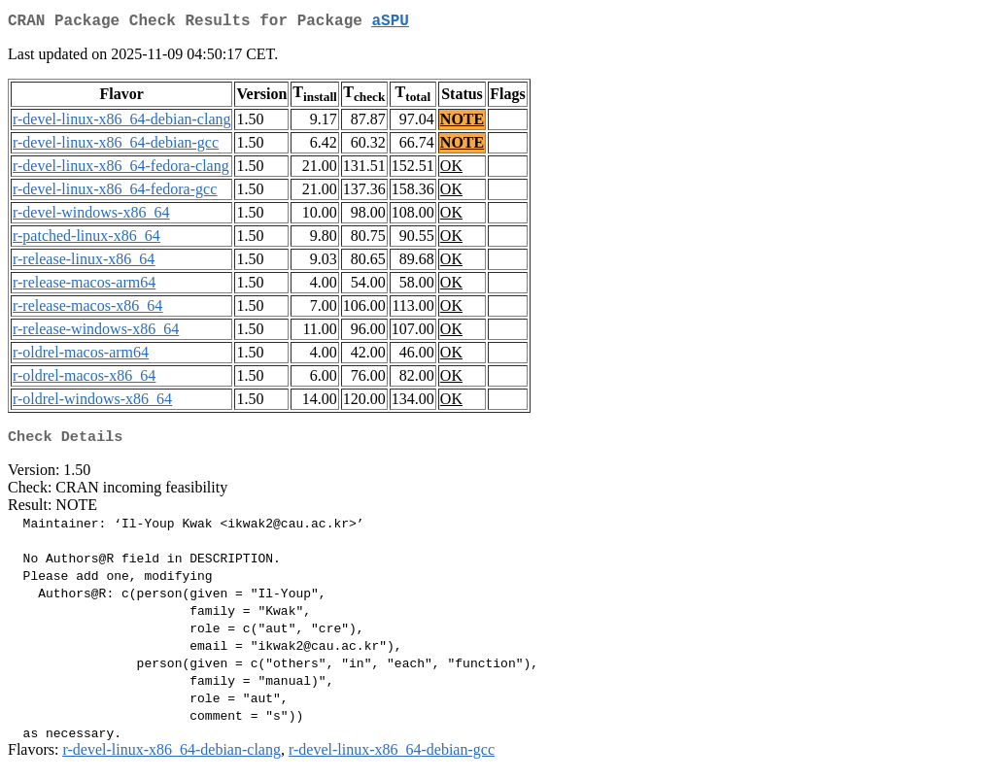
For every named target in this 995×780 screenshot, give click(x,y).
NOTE (462, 123)
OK (451, 169)
